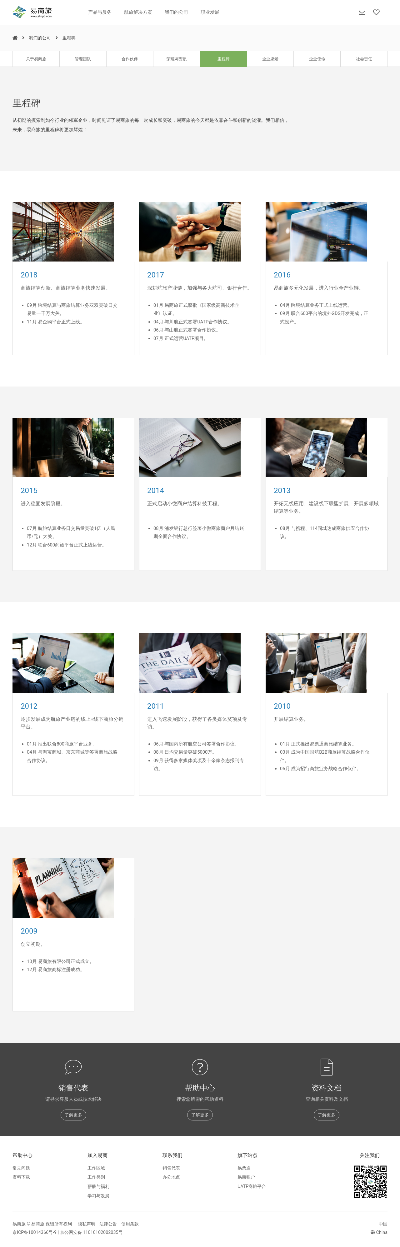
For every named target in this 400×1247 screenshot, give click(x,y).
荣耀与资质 (177, 59)
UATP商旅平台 (252, 1186)
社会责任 (364, 59)
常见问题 (21, 1168)
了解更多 (73, 1114)
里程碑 (224, 59)
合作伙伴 (130, 59)
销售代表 (171, 1168)
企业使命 (317, 59)
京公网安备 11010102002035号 (91, 1232)
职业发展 (210, 12)
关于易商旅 (36, 59)
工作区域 (96, 1168)
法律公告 (108, 1224)
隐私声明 (86, 1224)
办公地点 (171, 1177)
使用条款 (130, 1224)
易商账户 (246, 1177)
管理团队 (83, 59)
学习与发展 (98, 1196)
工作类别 (96, 1177)
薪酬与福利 (98, 1186)
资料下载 (21, 1177)
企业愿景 (270, 59)
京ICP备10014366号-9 (34, 1232)
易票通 (244, 1168)
